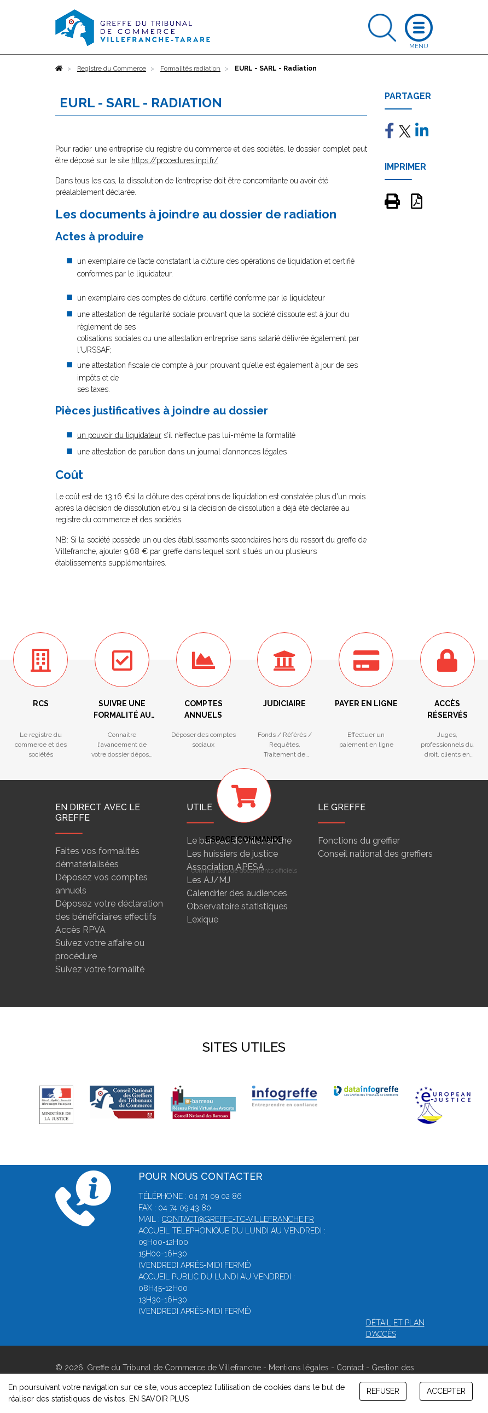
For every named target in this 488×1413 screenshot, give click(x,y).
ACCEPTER (446, 1391)
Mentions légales (299, 1367)
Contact (350, 1367)
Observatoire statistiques (237, 906)
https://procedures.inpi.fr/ (174, 160)
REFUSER (383, 1391)
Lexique (202, 919)
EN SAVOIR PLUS (159, 1398)
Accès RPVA (80, 930)
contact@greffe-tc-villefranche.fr (238, 1219)
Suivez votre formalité (99, 969)
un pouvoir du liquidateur (119, 435)
